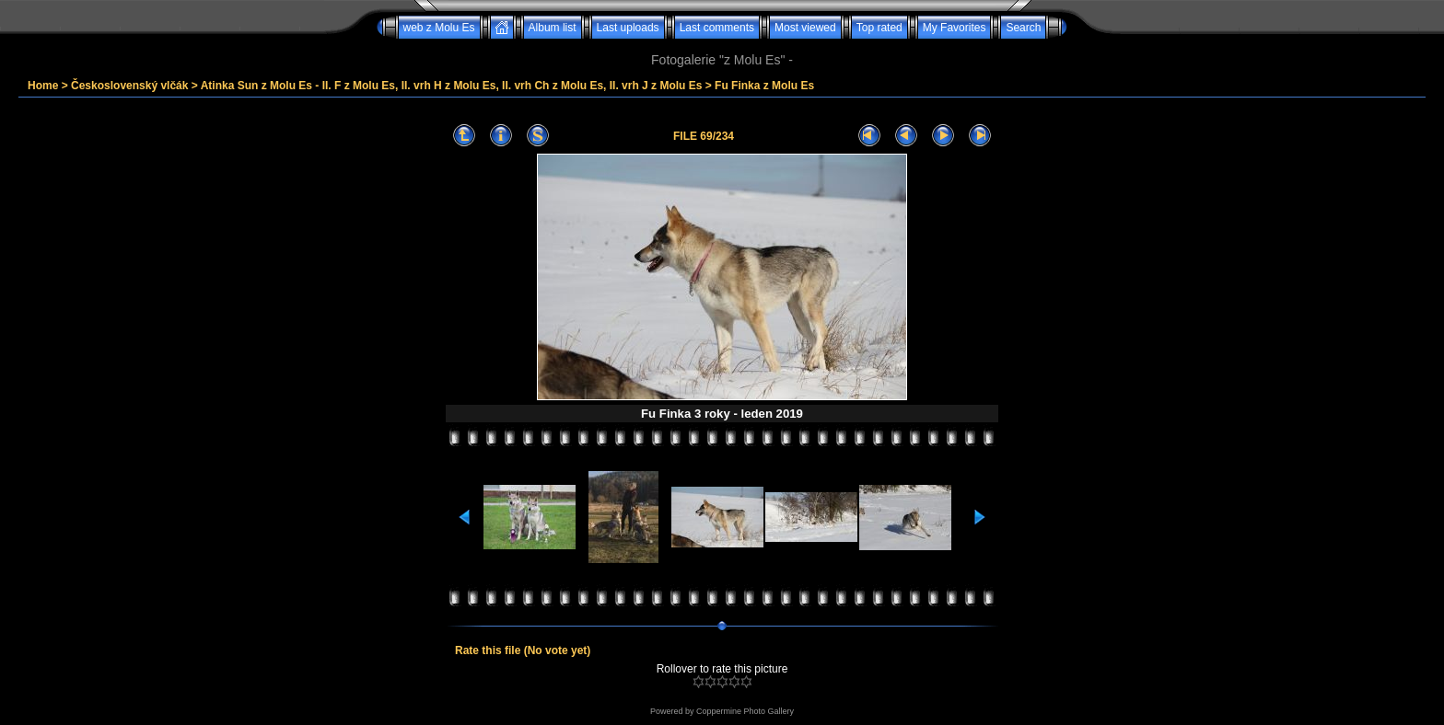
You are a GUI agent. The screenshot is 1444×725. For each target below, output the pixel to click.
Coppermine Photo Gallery (745, 711)
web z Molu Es (439, 27)
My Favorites (954, 27)
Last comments (717, 27)
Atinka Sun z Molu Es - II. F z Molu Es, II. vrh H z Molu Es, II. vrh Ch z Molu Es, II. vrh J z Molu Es (452, 85)
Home (43, 85)
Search (1023, 27)
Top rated (879, 27)
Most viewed (805, 27)
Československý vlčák (129, 85)
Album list (552, 27)
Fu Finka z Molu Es (764, 85)
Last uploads (628, 27)
